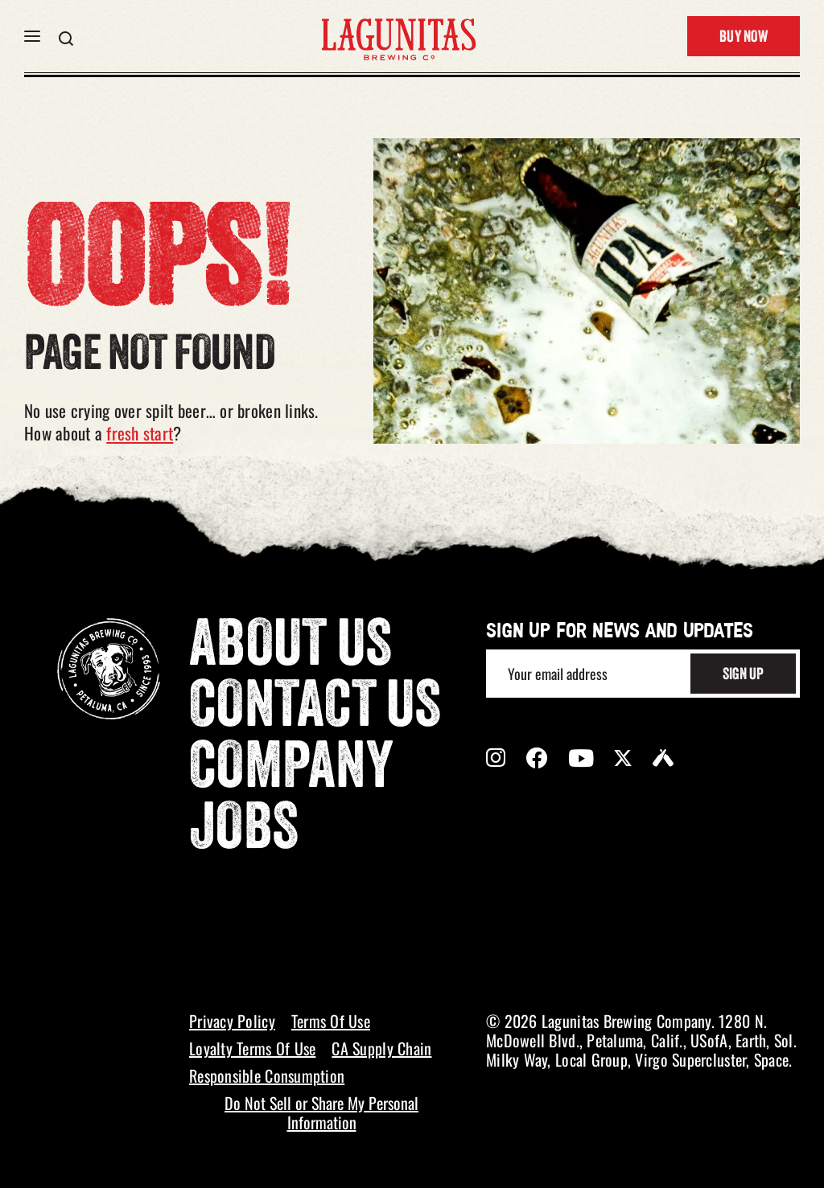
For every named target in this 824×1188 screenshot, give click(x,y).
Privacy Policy (232, 1021)
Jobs (244, 832)
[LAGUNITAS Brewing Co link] (398, 36)
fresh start (139, 432)
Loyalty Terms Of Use (252, 1048)
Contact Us (315, 710)
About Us (290, 649)
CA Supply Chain (381, 1048)
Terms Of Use (330, 1021)
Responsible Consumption (266, 1075)
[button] (32, 36)
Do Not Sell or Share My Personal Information (321, 1112)
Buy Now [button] (743, 38)
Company (291, 771)
